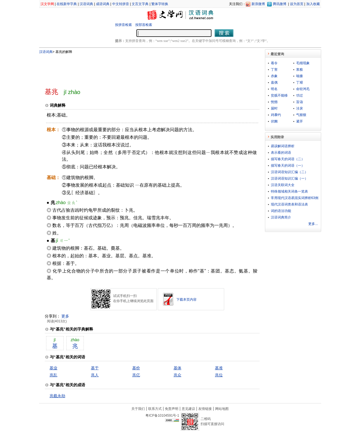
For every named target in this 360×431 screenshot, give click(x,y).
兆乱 (53, 375)
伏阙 (274, 121)
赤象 (274, 76)
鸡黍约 (276, 115)
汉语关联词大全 (282, 185)
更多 (65, 316)
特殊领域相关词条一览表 (289, 191)
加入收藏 (313, 4)
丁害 (274, 70)
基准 (219, 368)
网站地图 (222, 409)
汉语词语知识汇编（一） (289, 178)
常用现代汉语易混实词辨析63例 (294, 198)
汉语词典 (86, 4)
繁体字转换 (159, 4)
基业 (53, 368)
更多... (313, 224)
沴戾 (299, 108)
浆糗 (299, 70)
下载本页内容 (186, 300)
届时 (274, 108)
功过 (299, 95)
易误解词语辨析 (282, 146)
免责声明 (171, 409)
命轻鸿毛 (303, 89)
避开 (299, 121)
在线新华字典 (67, 4)
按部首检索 (143, 25)
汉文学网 (47, 4)
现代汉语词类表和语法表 (289, 204)
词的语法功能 (281, 211)
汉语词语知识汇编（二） (289, 172)
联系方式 (155, 409)
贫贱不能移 (279, 95)
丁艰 (299, 82)
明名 (274, 89)
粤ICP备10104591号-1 (162, 415)
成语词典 (102, 4)
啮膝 (299, 76)
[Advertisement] (142, 68)
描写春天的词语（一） (288, 166)
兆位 (219, 375)
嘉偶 (274, 82)
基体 (177, 368)
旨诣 (299, 102)
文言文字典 (140, 4)
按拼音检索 (123, 25)
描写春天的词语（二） (288, 159)
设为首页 (296, 4)
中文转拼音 (120, 4)
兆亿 (136, 375)
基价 (136, 368)
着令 (274, 63)
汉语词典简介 (281, 217)
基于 (95, 368)
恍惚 (274, 102)
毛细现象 (303, 63)
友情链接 (205, 409)
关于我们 (138, 409)
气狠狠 (301, 115)
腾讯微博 (279, 4)
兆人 (95, 375)
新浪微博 (258, 4)
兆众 (177, 375)
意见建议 (188, 409)
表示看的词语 (281, 153)
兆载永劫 (57, 396)
